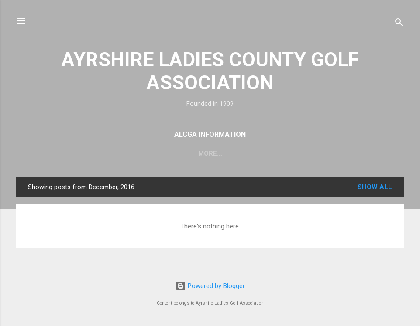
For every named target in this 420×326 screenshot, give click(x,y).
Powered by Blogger (210, 286)
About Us (62, 153)
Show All (375, 187)
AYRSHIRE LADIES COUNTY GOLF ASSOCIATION (210, 71)
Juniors (360, 153)
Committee (161, 153)
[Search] (399, 23)
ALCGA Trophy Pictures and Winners (263, 153)
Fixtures (110, 153)
